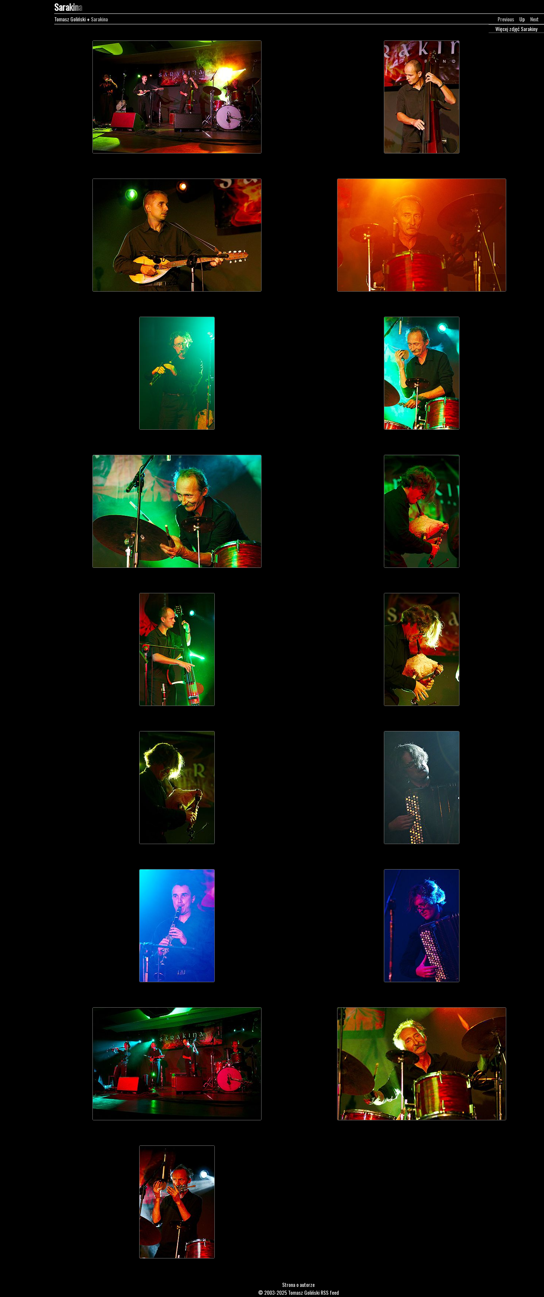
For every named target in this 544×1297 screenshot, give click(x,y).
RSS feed (330, 1292)
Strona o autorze (298, 1284)
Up (522, 19)
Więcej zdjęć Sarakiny (516, 29)
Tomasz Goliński (70, 19)
